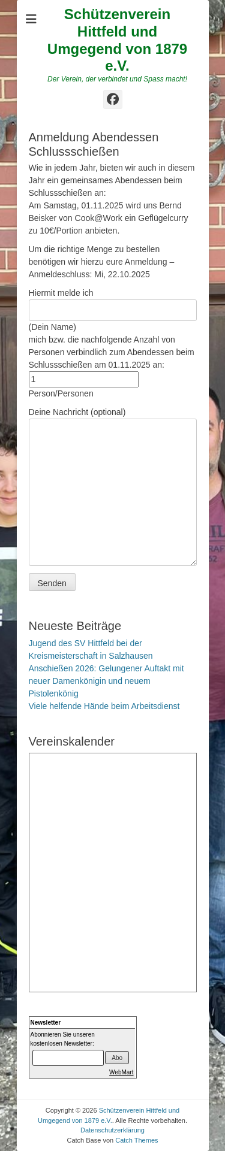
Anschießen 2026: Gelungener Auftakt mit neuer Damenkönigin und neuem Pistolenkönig (106, 681)
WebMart (121, 1072)
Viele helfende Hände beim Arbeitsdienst (104, 706)
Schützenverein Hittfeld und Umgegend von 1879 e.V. (117, 40)
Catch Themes (136, 1140)
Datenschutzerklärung (112, 1130)
